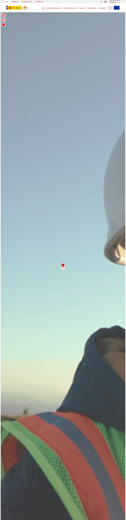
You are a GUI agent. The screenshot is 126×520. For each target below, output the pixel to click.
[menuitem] (43, 7)
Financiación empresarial (54, 8)
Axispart (15, 1)
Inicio (43, 8)
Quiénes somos (92, 8)
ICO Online (39, 1)
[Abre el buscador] (110, 8)
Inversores (82, 8)
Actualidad (102, 8)
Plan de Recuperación (70, 8)
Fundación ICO (27, 1)
